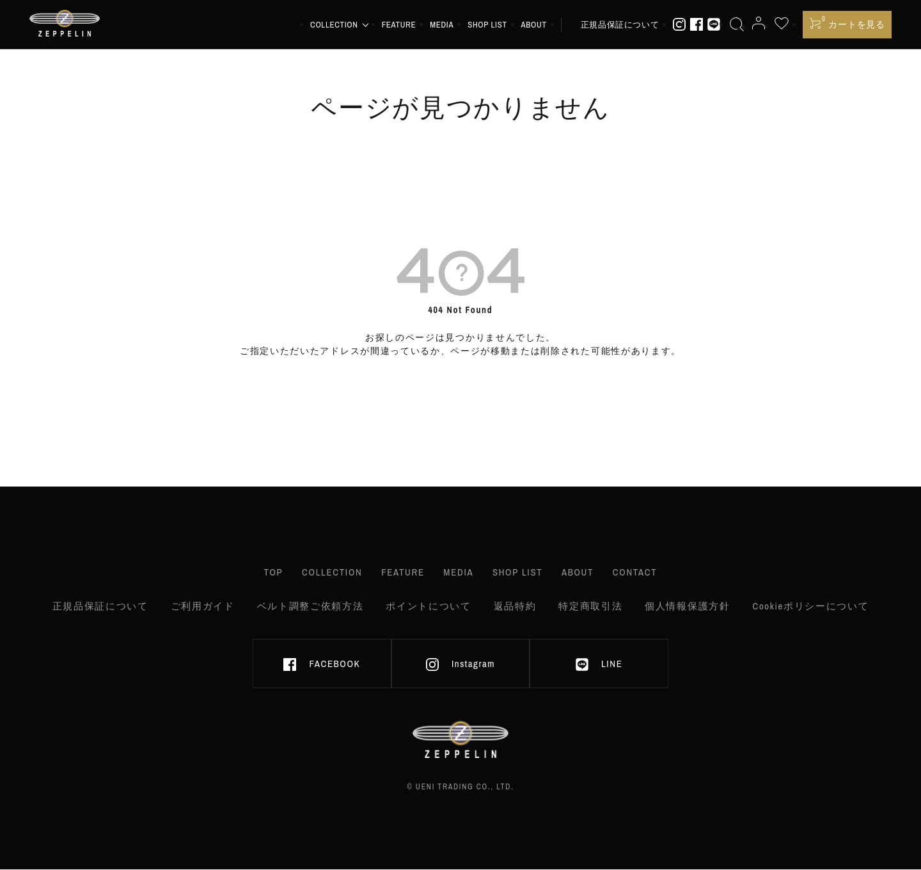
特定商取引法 (590, 605)
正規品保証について (624, 25)
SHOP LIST (491, 25)
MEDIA (446, 25)
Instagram (460, 665)
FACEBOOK (321, 665)
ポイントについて (428, 605)
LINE (599, 665)
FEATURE (403, 25)
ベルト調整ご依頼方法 (309, 605)
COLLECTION (324, 573)
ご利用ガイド (202, 605)
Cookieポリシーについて (810, 605)
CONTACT (646, 573)
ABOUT (538, 25)
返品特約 (514, 605)
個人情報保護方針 (687, 605)
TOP (262, 573)
